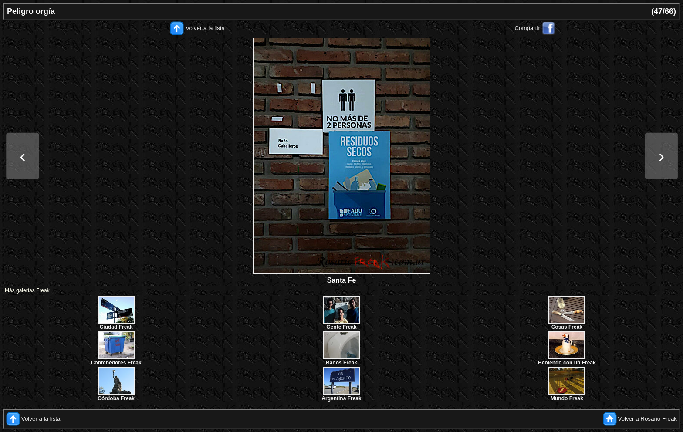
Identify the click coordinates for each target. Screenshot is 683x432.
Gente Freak (341, 327)
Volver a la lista (205, 28)
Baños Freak (341, 363)
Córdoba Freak (116, 398)
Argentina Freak (341, 398)
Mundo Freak (567, 398)
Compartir (527, 28)
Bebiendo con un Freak (567, 363)
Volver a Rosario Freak (647, 418)
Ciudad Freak (116, 327)
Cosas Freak (566, 327)
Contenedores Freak (116, 363)
